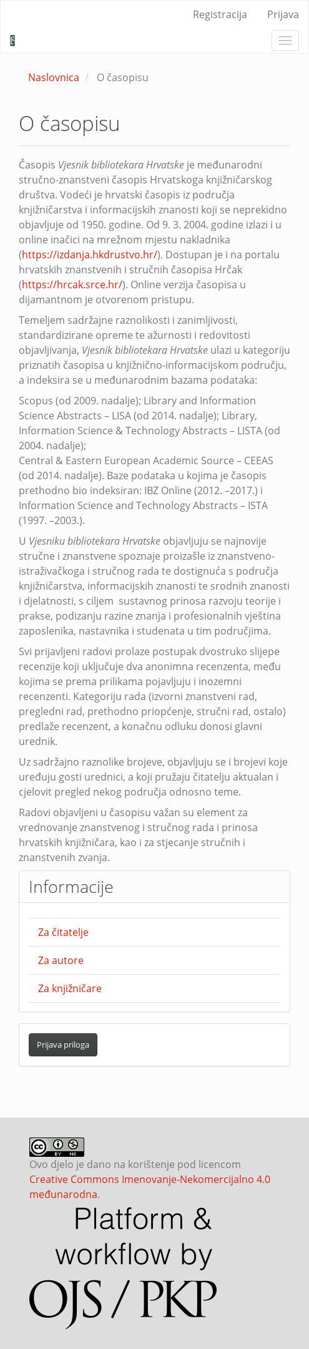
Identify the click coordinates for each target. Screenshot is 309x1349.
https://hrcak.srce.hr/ (72, 284)
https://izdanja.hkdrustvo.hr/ (89, 254)
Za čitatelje (63, 932)
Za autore (61, 960)
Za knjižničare (70, 988)
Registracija (220, 14)
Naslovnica (53, 77)
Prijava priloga (63, 1044)
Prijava (283, 14)
